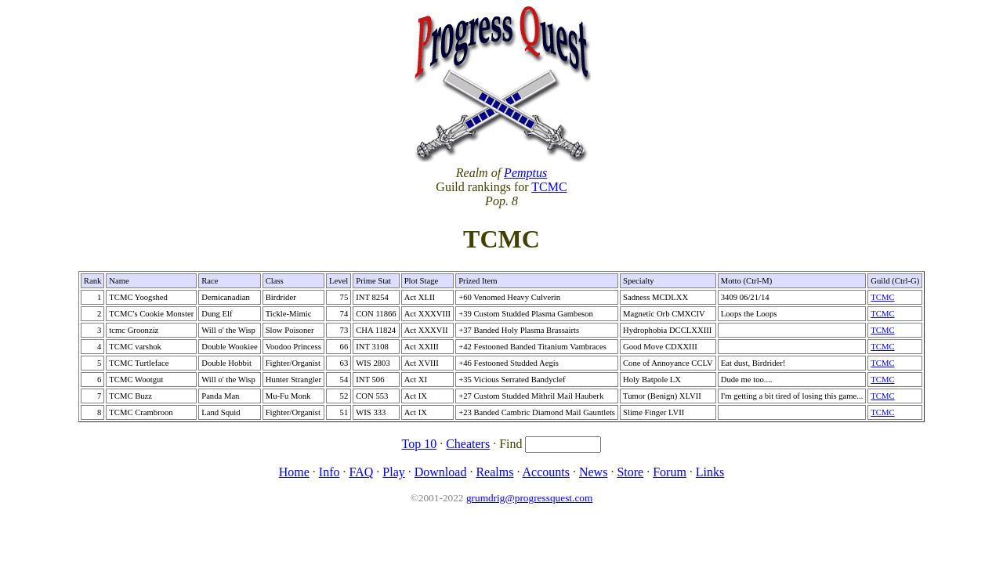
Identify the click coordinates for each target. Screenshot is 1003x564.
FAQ (361, 472)
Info (329, 472)
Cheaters (468, 443)
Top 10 (419, 443)
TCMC (549, 186)
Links (710, 472)
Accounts (546, 472)
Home (294, 472)
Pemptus (525, 172)
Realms (494, 472)
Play (393, 472)
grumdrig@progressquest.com (529, 498)
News (593, 472)
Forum (669, 472)
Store (630, 472)
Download (441, 472)
